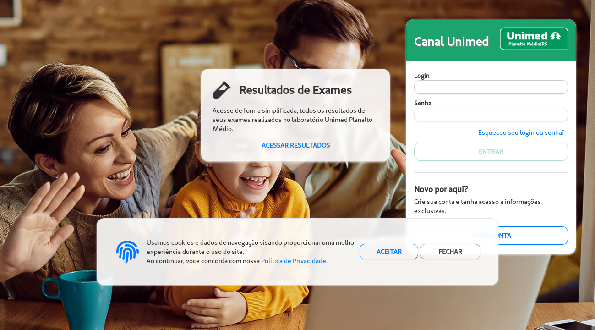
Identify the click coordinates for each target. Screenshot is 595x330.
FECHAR (450, 252)
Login (422, 76)
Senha (422, 103)
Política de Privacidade (293, 261)
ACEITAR (389, 252)
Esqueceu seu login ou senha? (521, 132)
